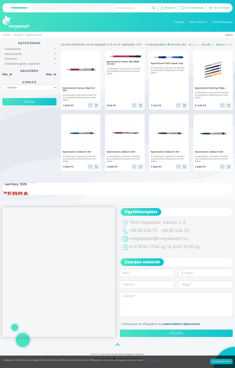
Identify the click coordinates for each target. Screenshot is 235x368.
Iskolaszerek (13, 54)
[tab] (176, 211)
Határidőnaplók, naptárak (22, 63)
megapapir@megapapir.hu (155, 239)
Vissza (229, 35)
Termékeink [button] (17, 8)
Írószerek (18, 34)
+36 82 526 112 (175, 230)
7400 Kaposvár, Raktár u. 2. (154, 223)
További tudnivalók (152, 360)
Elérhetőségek (223, 22)
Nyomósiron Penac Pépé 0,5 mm (79, 89)
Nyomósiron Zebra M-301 (77, 151)
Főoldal (179, 22)
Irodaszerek (13, 49)
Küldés (176, 333)
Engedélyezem (221, 361)
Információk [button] (198, 22)
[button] (168, 8)
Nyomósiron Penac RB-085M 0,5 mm (123, 62)
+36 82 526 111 (139, 231)
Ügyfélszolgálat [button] (140, 211)
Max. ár (51, 74)
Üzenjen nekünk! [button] (142, 262)
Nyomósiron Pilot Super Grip (167, 63)
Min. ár (7, 74)
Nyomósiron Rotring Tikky (210, 88)
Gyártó (29, 82)
